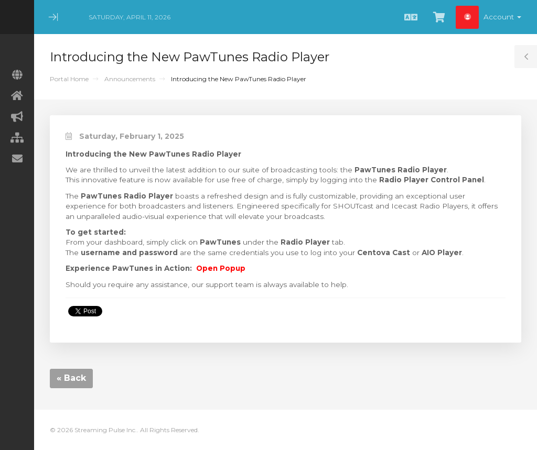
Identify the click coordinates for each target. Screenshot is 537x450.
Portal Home (69, 79)
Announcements (129, 79)
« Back (71, 378)
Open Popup (220, 268)
